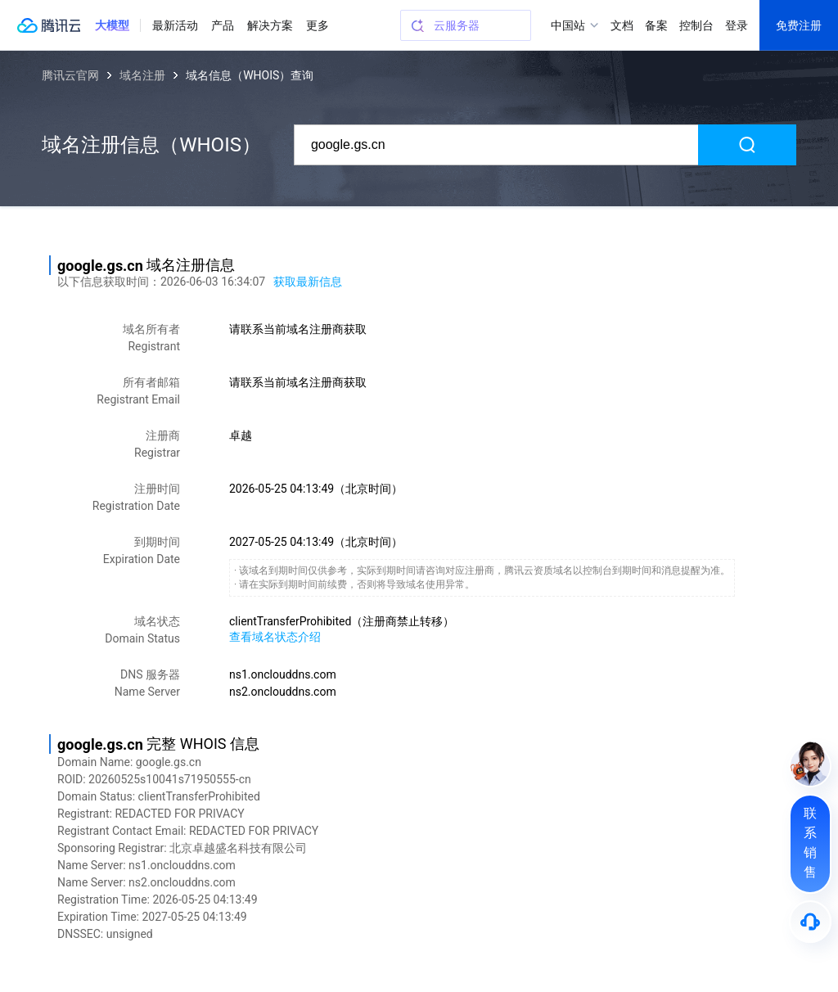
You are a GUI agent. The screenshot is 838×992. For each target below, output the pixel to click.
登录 (736, 25)
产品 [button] (222, 25)
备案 (656, 25)
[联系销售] (810, 844)
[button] (112, 25)
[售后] (810, 921)
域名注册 (142, 75)
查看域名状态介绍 (275, 636)
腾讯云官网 (70, 75)
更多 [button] (317, 25)
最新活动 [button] (175, 25)
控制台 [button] (696, 25)
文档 (621, 25)
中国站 (568, 25)
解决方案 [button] (270, 25)
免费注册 (799, 25)
